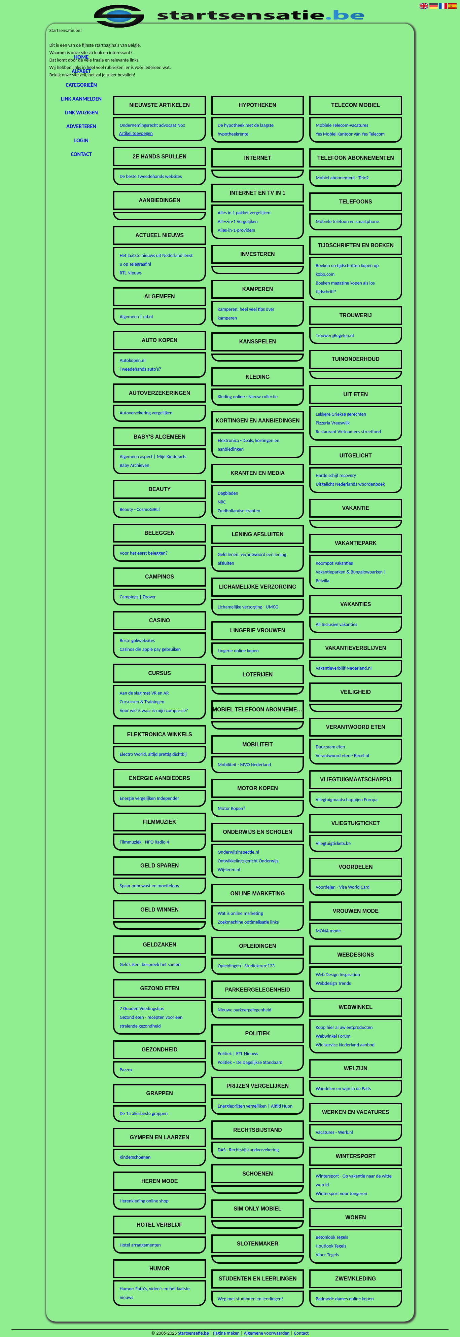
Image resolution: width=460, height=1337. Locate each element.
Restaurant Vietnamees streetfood (348, 432)
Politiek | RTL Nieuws (238, 1053)
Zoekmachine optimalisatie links (248, 922)
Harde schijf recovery (336, 475)
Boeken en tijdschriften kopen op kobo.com (347, 270)
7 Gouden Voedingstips (142, 1008)
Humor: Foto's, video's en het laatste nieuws (155, 1293)
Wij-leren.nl (229, 869)
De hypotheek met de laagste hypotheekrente (246, 129)
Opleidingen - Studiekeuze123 (246, 966)
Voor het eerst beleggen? (144, 553)
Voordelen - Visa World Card (342, 887)
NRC (222, 502)
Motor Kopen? (231, 808)
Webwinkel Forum (333, 1036)
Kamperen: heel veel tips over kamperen (246, 313)
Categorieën (81, 85)
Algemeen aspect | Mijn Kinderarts (153, 456)
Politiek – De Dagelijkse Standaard (250, 1062)
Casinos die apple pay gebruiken (150, 649)
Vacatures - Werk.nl (334, 1132)
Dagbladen (228, 493)
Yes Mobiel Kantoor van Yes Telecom (350, 134)
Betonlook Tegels (332, 1237)
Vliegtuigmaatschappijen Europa (346, 800)
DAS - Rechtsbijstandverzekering (248, 1150)
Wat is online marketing (240, 913)
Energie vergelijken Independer (149, 798)
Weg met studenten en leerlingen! (250, 1299)
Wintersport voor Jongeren (341, 1193)
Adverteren (81, 126)
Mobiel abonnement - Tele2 (342, 178)
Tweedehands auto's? (140, 369)
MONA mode (328, 931)
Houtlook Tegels (331, 1246)
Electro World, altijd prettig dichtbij (153, 754)
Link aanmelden (81, 99)
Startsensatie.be (193, 1333)
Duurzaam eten (330, 747)
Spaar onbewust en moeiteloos (149, 886)
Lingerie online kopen (238, 651)
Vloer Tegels (327, 1255)
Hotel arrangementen (140, 1245)
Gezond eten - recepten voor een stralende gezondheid (151, 1021)
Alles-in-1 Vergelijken (238, 221)
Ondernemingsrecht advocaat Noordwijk (150, 125)
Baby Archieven (134, 465)
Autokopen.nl (132, 360)
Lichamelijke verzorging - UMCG (248, 607)
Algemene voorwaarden (267, 1333)
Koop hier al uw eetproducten (344, 1027)
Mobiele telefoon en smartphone (347, 221)
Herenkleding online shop (144, 1201)
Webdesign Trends (333, 983)
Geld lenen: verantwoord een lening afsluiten (252, 559)
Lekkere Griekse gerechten (341, 414)
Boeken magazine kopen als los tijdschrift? (345, 287)
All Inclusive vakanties (336, 624)
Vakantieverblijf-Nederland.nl (343, 668)
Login (81, 140)
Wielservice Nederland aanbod (345, 1045)
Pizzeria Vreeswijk (333, 423)
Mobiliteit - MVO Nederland (244, 765)
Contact (81, 154)
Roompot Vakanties (334, 563)
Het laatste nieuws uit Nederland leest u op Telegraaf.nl (156, 260)
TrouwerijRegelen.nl (335, 335)
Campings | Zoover (138, 597)
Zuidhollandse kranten (239, 511)
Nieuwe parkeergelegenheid (244, 1010)
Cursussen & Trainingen (142, 702)
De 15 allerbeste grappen (144, 1113)
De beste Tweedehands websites (151, 176)
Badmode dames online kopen (345, 1299)
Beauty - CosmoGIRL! (140, 509)
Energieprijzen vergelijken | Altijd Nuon (255, 1106)
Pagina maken (226, 1333)
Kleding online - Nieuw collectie (248, 397)
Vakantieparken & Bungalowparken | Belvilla (351, 576)
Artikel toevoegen (136, 133)
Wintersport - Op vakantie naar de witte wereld (353, 1180)
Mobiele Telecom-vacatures (342, 125)
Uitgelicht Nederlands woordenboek (350, 484)
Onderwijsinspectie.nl (238, 852)
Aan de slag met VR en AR (144, 693)
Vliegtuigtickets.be (333, 843)
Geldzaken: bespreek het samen (150, 964)
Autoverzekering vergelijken (146, 413)
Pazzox (126, 1070)
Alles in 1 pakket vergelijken (244, 213)
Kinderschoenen (135, 1157)
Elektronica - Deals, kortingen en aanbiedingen (248, 445)
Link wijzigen (81, 112)
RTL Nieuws (131, 273)
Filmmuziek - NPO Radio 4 (144, 842)
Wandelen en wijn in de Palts (343, 1088)
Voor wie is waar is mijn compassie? (154, 710)
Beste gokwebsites (137, 640)
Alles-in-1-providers (236, 230)
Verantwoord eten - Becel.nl (342, 755)
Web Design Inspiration (338, 974)
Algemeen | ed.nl (136, 317)
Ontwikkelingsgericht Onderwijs (248, 861)
